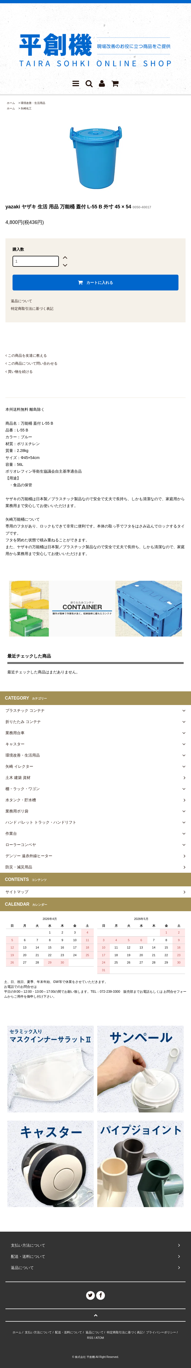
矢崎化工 (26, 108)
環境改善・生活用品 (33, 102)
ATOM (100, 1337)
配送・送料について (68, 1332)
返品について (21, 301)
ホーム (11, 102)
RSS (90, 1337)
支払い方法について (38, 1332)
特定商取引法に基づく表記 (32, 309)
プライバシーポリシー (161, 1332)
